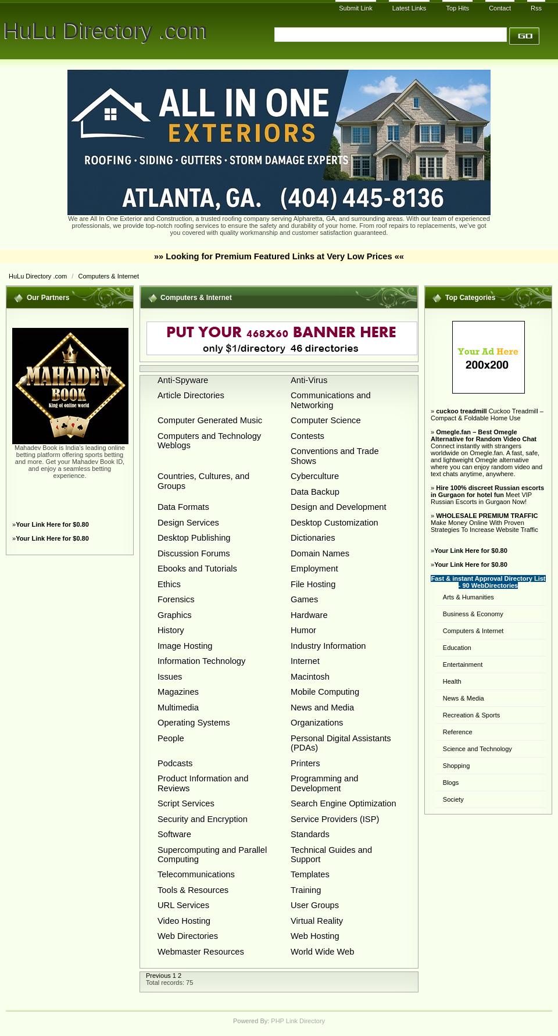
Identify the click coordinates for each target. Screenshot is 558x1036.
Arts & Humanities (468, 597)
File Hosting (313, 584)
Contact (500, 8)
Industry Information (328, 646)
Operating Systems (194, 722)
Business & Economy (473, 613)
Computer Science (326, 420)
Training (306, 890)
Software (174, 834)
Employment (314, 568)
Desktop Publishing (194, 537)
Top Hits (457, 8)
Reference (458, 731)
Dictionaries (313, 537)
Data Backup (315, 491)
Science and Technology (477, 748)
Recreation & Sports (471, 715)
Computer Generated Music (210, 420)
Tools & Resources (193, 890)
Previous (158, 975)
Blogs (451, 782)
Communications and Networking (331, 400)
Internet (305, 661)
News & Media (463, 698)
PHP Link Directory (298, 1020)
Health (452, 681)
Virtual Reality (317, 921)
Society (453, 799)
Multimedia (178, 707)
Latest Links (409, 8)
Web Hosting (315, 936)
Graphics (175, 615)
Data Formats (183, 507)
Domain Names (320, 553)
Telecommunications (196, 874)
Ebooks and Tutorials (197, 568)
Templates (310, 874)
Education (457, 647)
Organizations (317, 722)
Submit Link (355, 8)
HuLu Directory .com (105, 30)
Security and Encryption (203, 819)
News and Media (322, 707)
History (171, 630)
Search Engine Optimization (343, 803)
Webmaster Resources (201, 951)
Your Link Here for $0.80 (52, 524)
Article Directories (191, 395)
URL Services (183, 905)
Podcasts (175, 763)
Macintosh (310, 676)
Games (304, 599)
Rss (536, 8)
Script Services (186, 803)
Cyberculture (315, 476)
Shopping (456, 765)
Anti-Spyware (183, 380)
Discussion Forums (194, 553)
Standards (310, 834)
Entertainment (462, 664)
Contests (307, 436)
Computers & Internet (108, 276)
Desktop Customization (334, 522)
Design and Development (339, 507)
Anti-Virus (309, 380)
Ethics (169, 584)
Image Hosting (185, 646)
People (171, 738)
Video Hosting (184, 921)
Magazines (178, 691)
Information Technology (201, 661)
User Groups (315, 905)
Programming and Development (325, 783)
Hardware (309, 615)
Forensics (176, 599)
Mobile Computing (325, 691)
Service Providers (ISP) (335, 819)
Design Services (188, 522)
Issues (170, 676)
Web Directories (188, 936)
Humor (303, 630)
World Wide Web (322, 951)
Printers (305, 763)
